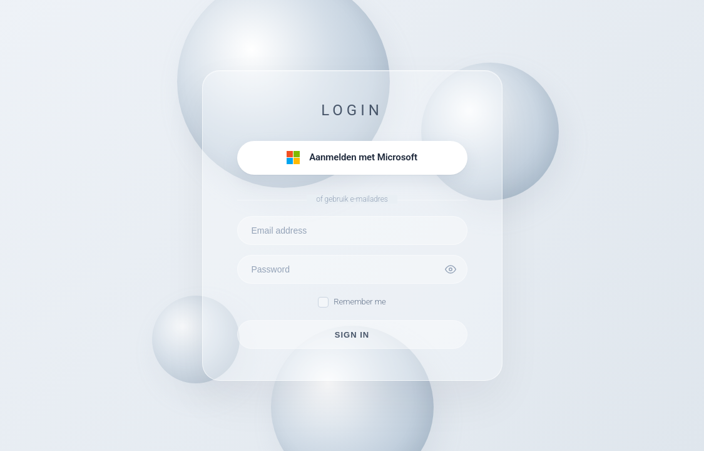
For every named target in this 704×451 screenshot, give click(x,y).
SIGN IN (352, 335)
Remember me (351, 302)
